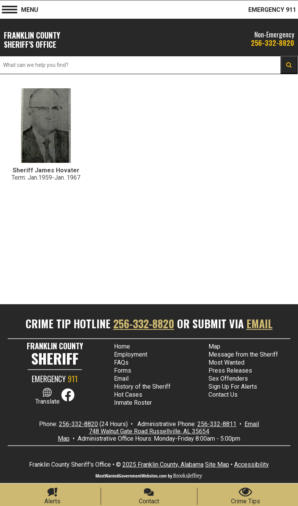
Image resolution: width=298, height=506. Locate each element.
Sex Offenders (228, 378)
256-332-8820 (272, 43)
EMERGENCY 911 (272, 9)
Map (214, 346)
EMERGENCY (55, 378)
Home (122, 346)
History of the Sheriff (142, 386)
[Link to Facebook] (68, 399)
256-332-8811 (216, 424)
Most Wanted (226, 362)
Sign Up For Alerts (232, 386)
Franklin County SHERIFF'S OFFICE (32, 39)
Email (259, 323)
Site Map (217, 464)
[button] (9, 8)
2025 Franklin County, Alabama (163, 464)
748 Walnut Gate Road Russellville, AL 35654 (149, 431)
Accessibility (251, 464)
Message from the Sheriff (243, 354)
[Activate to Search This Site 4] (289, 65)
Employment (130, 354)
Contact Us (223, 394)
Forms (122, 370)
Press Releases (230, 370)
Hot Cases (128, 394)
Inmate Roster (133, 402)
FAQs (121, 362)
